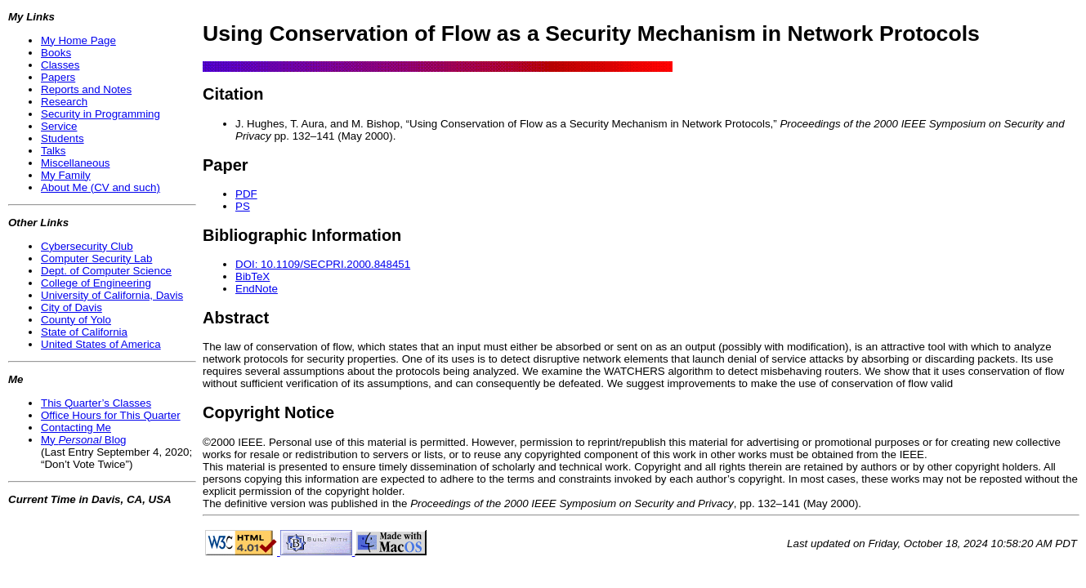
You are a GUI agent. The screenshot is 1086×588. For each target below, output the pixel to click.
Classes (60, 65)
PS (242, 206)
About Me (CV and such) (100, 187)
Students (62, 138)
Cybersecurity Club (87, 246)
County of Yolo (76, 320)
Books (56, 53)
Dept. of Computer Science (106, 271)
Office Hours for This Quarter (111, 415)
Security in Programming (100, 114)
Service (59, 126)
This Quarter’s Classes (96, 403)
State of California (84, 332)
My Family (66, 175)
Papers (58, 77)
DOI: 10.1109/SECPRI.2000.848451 (322, 264)
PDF (246, 194)
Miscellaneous (75, 163)
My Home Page (78, 40)
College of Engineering (96, 283)
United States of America (101, 344)
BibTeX (252, 276)
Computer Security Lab (96, 258)
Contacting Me (76, 427)
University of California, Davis (112, 295)
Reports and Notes (86, 89)
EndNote (256, 289)
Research (64, 102)
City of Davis (71, 307)
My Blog (83, 440)
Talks (53, 151)
